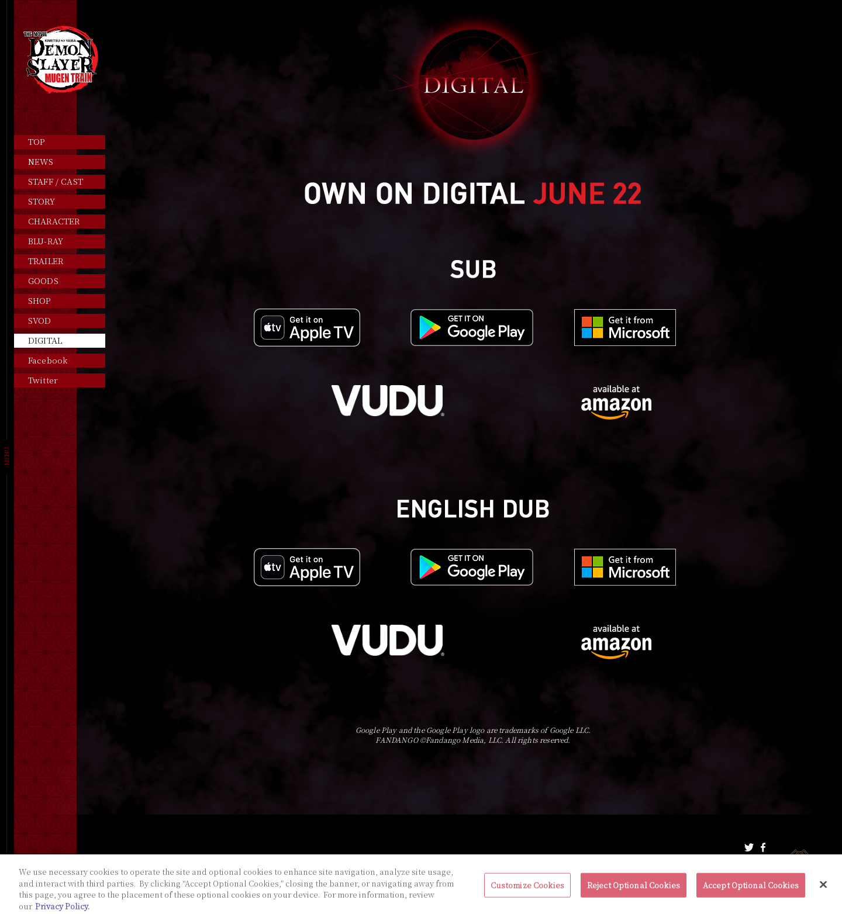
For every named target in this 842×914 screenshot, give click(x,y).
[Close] (823, 889)
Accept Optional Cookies (751, 889)
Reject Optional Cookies (633, 889)
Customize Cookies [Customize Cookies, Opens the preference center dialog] (527, 889)
